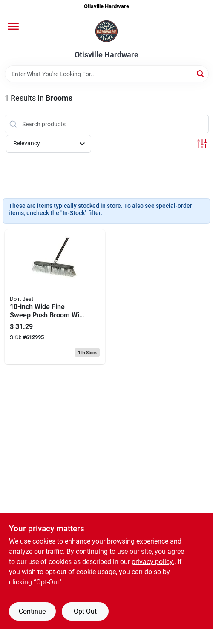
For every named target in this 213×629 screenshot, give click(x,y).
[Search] (201, 73)
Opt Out (85, 611)
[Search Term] (107, 73)
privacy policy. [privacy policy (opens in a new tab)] (153, 562)
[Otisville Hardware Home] (106, 32)
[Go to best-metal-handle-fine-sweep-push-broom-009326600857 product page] (55, 297)
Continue (32, 611)
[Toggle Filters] (202, 143)
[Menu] (13, 26)
